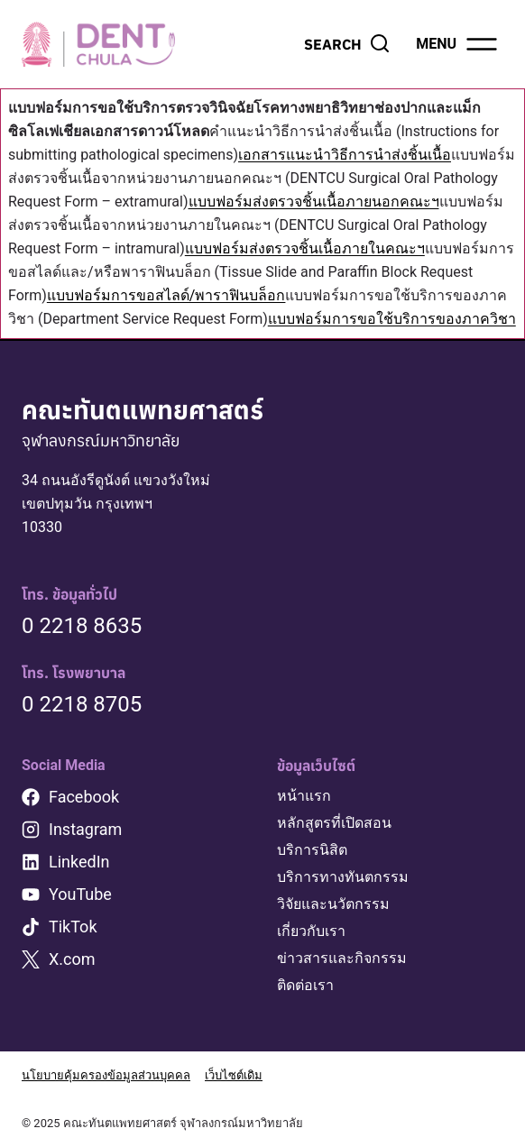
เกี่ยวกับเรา (311, 931)
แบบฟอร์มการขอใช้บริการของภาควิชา (392, 318)
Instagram (85, 829)
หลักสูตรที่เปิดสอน (334, 822)
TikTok (73, 926)
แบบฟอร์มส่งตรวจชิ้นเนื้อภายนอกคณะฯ (314, 201)
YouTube (80, 894)
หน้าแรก (304, 795)
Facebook (84, 796)
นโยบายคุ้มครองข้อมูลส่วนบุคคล (106, 1075)
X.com (72, 959)
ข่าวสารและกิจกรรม (342, 958)
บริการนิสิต (312, 849)
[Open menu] (457, 44)
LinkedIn (79, 861)
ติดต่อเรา (305, 985)
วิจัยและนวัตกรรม (333, 904)
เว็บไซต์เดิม (233, 1075)
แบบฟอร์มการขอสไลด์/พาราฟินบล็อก (166, 295)
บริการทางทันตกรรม (343, 876)
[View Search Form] (347, 44)
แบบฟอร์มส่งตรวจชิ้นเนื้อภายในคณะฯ (305, 248)
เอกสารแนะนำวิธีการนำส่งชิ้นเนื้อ (344, 154)
